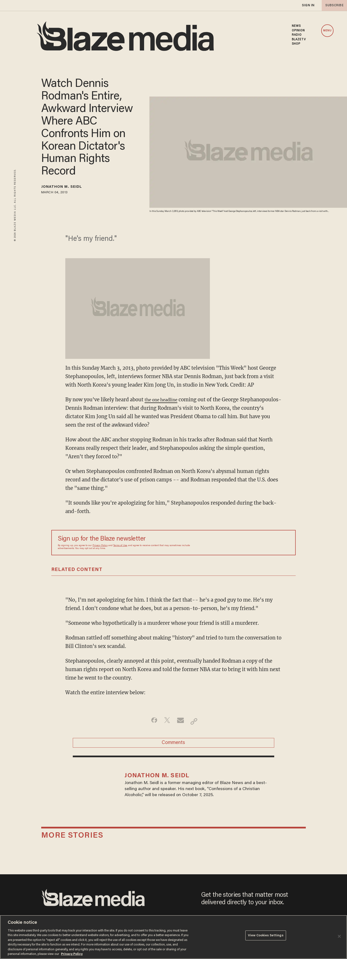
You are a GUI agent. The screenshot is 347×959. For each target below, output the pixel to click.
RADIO (297, 35)
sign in (308, 5)
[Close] (339, 936)
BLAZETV (299, 39)
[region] (173, 937)
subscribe (333, 5)
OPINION (298, 30)
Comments (173, 746)
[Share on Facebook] (151, 723)
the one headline (164, 401)
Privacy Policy (100, 547)
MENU (327, 30)
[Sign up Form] (255, 544)
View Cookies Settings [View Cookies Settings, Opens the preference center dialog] (265, 936)
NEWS (296, 26)
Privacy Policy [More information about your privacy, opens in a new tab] (72, 954)
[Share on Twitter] (166, 723)
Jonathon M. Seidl (68, 187)
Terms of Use (120, 547)
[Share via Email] (181, 723)
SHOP (296, 43)
